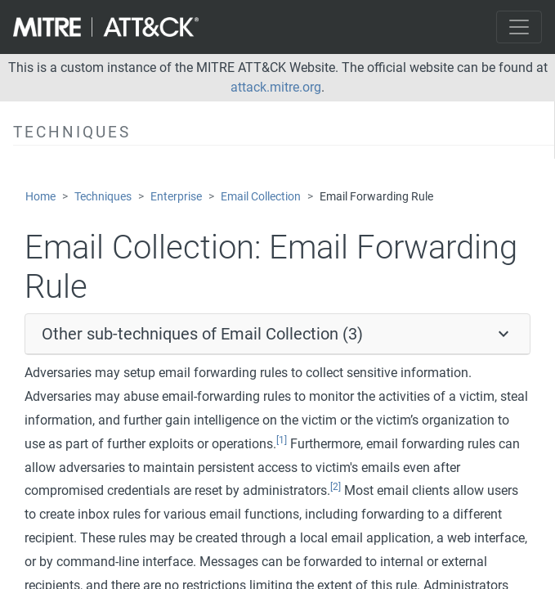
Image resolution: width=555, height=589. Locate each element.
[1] (281, 440)
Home (40, 197)
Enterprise (176, 197)
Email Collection (261, 197)
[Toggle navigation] (519, 27)
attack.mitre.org (276, 87)
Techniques (103, 197)
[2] (335, 486)
